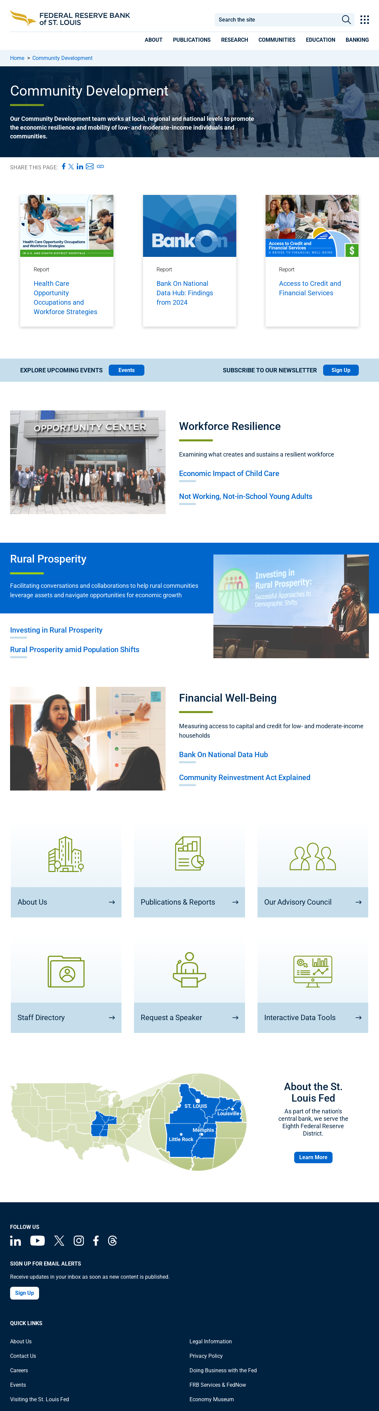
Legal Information (211, 1341)
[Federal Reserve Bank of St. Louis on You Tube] (37, 1244)
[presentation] (154, 41)
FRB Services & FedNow (218, 1385)
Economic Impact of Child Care (229, 473)
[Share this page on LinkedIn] (79, 167)
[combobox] (276, 20)
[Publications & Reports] (189, 868)
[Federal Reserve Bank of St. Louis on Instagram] (79, 1244)
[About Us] (66, 868)
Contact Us (23, 1356)
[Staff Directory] (66, 984)
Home (17, 58)
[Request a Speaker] (189, 984)
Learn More (313, 1157)
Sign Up (341, 370)
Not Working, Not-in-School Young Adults (245, 496)
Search (346, 20)
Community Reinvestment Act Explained (244, 777)
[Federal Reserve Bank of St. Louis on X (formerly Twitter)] (59, 1244)
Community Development (62, 58)
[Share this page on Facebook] (64, 167)
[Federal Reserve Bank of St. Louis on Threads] (112, 1244)
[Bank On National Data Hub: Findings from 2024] (189, 259)
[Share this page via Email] (89, 167)
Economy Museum (212, 1399)
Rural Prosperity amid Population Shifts (74, 649)
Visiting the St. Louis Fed (39, 1399)
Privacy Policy (206, 1356)
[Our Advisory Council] (312, 868)
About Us (21, 1341)
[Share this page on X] (71, 167)
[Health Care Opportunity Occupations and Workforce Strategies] (66, 261)
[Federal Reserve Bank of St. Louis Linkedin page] (15, 1244)
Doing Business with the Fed (223, 1370)
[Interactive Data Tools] (312, 984)
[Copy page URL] (100, 167)
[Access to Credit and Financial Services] (312, 259)
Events (126, 370)
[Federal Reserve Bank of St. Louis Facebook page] (96, 1244)
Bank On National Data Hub (223, 754)
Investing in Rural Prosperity (56, 630)
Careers (19, 1370)
